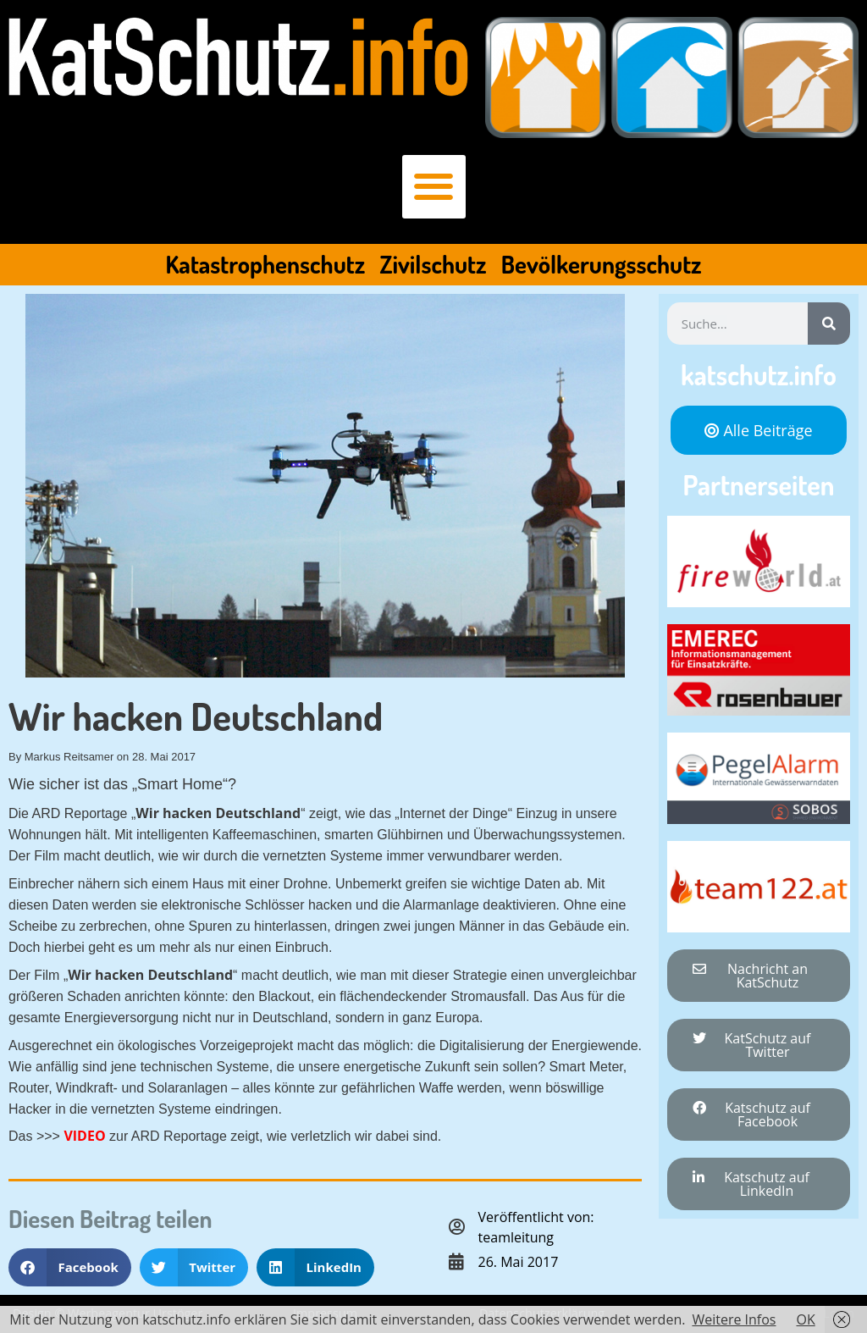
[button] (434, 186)
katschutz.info (759, 374)
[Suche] (829, 323)
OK (805, 1319)
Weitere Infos (734, 1319)
